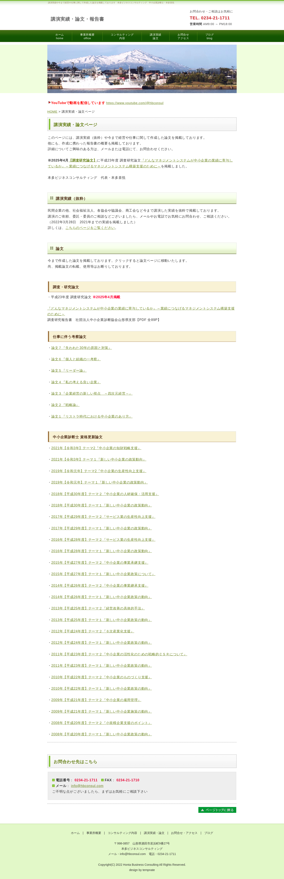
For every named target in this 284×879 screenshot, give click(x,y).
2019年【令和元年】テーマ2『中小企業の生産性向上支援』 (98, 471)
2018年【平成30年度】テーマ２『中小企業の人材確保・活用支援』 (105, 494)
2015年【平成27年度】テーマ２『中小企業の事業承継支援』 (99, 562)
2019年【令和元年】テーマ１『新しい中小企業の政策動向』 (99, 482)
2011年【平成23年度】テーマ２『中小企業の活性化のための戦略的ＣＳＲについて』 (119, 654)
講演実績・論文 (154, 833)
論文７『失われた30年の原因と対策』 (81, 348)
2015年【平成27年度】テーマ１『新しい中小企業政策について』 (103, 574)
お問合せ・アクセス (184, 833)
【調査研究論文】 (83, 160)
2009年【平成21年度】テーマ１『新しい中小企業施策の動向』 (101, 711)
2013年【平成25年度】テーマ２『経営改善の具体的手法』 (98, 608)
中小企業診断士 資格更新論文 (78, 437)
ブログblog (209, 36)
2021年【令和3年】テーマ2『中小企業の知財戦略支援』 (96, 448)
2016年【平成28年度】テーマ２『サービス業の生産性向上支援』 (103, 539)
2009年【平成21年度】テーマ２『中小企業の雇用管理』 (96, 700)
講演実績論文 (155, 36)
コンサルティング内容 (122, 36)
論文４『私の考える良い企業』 (76, 382)
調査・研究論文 (66, 287)
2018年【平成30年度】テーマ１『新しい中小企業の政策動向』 (101, 505)
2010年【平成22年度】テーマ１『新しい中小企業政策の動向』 (101, 688)
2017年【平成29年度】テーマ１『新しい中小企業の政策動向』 (101, 528)
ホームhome (59, 36)
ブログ (208, 833)
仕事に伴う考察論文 (69, 337)
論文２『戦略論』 (65, 405)
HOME (52, 111)
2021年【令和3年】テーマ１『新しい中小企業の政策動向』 (98, 459)
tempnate (149, 870)
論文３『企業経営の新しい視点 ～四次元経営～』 (92, 393)
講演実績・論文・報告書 (77, 19)
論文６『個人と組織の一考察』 (76, 359)
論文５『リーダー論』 (69, 370)
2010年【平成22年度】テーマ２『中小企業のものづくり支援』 (101, 677)
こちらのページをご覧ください (90, 228)
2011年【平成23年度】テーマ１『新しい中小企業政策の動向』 (101, 665)
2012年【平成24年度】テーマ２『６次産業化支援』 (92, 631)
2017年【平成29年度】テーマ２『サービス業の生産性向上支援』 (103, 516)
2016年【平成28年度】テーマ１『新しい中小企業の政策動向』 (101, 551)
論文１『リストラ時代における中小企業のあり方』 (92, 416)
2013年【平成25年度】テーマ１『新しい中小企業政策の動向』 (101, 620)
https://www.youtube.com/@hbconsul (135, 103)
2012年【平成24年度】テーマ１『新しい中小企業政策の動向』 (101, 642)
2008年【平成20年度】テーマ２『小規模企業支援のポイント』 (101, 723)
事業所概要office (87, 36)
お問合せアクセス (183, 36)
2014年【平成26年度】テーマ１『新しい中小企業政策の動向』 (101, 597)
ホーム (75, 833)
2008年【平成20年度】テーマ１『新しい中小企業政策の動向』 (101, 734)
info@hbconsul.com (87, 786)
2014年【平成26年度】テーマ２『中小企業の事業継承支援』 (99, 585)
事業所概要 (93, 833)
